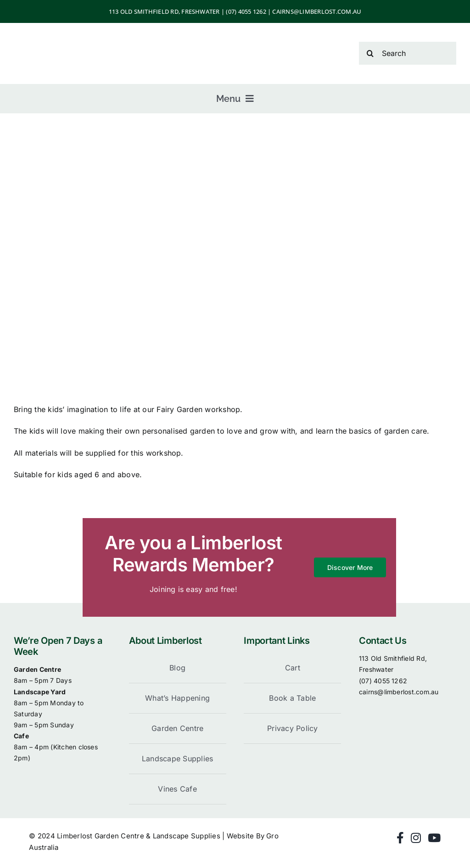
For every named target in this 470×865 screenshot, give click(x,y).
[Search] (407, 53)
